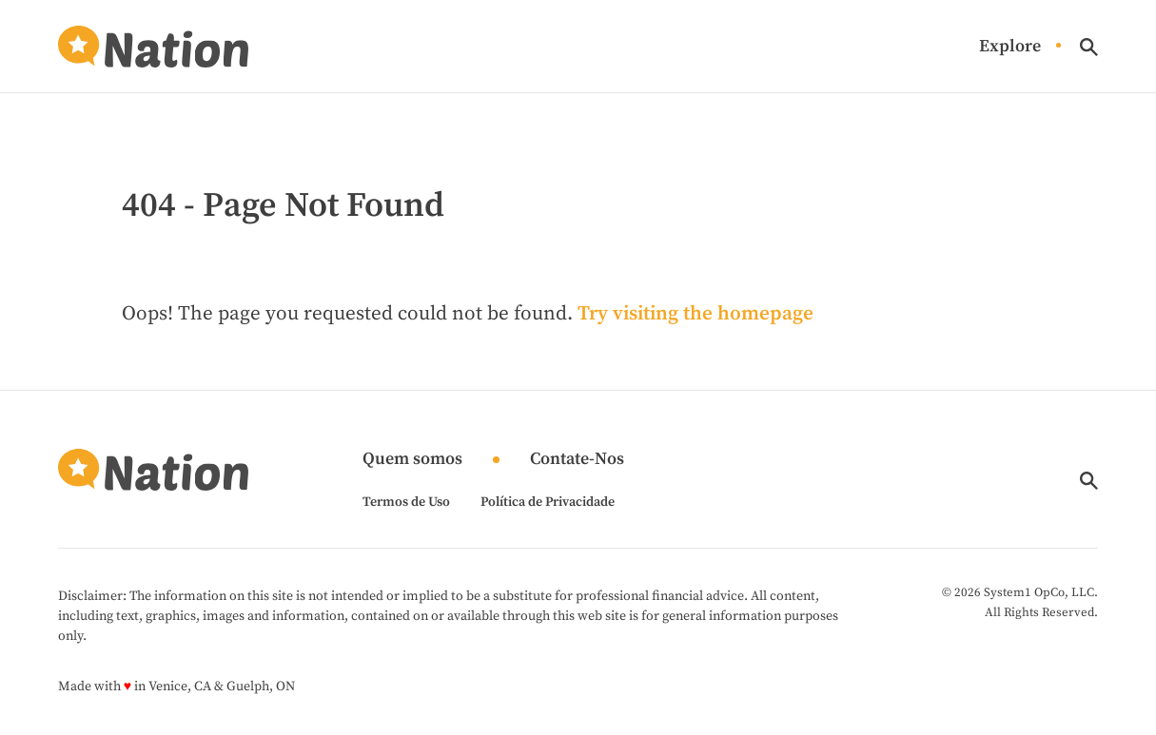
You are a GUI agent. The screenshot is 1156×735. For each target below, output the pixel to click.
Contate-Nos (577, 460)
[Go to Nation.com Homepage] (153, 47)
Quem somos (412, 460)
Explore (1010, 47)
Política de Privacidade (547, 502)
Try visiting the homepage (695, 313)
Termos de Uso (406, 502)
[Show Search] (1089, 47)
